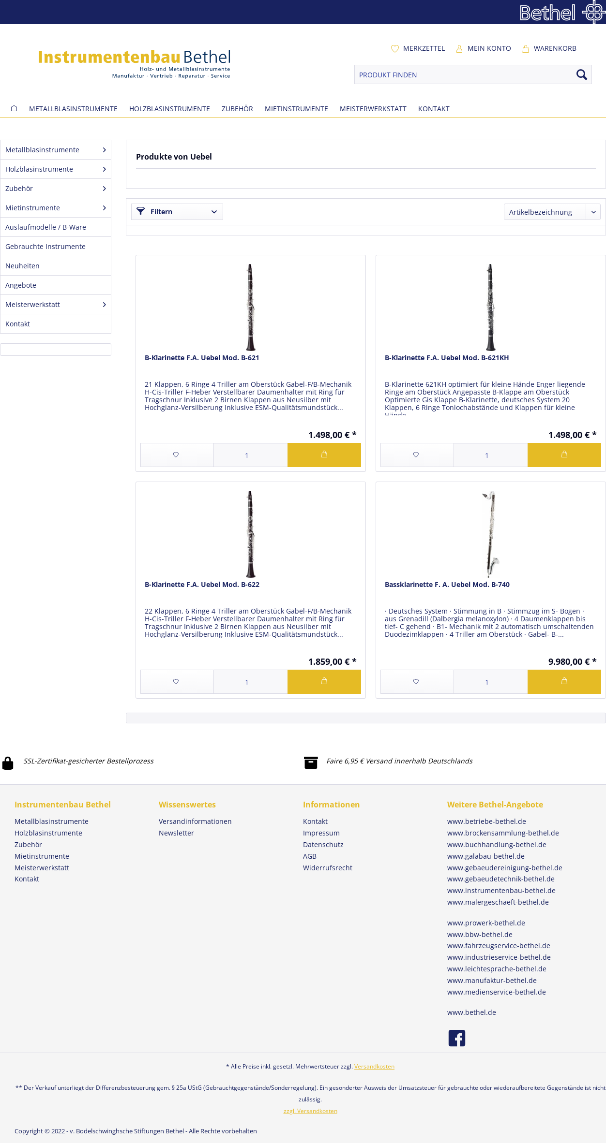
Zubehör (55, 188)
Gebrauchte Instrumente (45, 246)
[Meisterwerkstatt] (373, 108)
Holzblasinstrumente (55, 169)
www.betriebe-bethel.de (486, 821)
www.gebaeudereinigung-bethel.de (504, 867)
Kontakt (17, 323)
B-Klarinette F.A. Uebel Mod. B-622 (202, 584)
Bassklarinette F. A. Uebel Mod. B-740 (447, 584)
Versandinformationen (195, 821)
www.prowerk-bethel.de (486, 922)
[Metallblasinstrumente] (73, 108)
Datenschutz (323, 844)
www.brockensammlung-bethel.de (503, 832)
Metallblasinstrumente (55, 149)
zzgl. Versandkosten (310, 1111)
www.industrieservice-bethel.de (499, 957)
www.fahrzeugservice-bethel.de (498, 945)
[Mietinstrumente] (296, 108)
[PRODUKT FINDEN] (473, 74)
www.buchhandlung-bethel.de (496, 844)
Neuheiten (22, 265)
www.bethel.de (471, 1012)
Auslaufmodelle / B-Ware (45, 227)
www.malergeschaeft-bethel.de (498, 902)
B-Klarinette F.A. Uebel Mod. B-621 (202, 357)
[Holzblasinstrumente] (169, 108)
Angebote (20, 285)
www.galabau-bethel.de (486, 856)
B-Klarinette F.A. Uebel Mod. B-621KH (447, 357)
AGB (310, 856)
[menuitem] (418, 48)
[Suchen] (582, 74)
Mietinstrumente (55, 207)
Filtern (154, 211)
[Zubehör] (237, 108)
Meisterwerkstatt (55, 304)
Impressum (321, 832)
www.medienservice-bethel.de (496, 991)
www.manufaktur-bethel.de (492, 980)
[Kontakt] (433, 108)
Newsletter (176, 832)
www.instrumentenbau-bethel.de (501, 890)
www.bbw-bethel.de (480, 934)
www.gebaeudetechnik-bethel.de (501, 878)
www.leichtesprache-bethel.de (496, 968)
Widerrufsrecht (327, 867)
